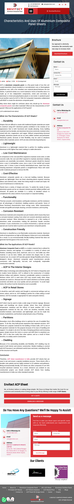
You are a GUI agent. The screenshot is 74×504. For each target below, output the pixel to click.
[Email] (54, 118)
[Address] (54, 126)
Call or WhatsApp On (63, 110)
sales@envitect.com (62, 120)
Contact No (57, 72)
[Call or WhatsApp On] (54, 111)
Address (60, 126)
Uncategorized (22, 81)
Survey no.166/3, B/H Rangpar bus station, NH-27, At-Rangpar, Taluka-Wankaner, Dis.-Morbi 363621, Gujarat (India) (64, 133)
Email (55, 78)
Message (56, 84)
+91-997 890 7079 (62, 112)
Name (55, 67)
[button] (30, 11)
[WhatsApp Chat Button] (4, 500)
